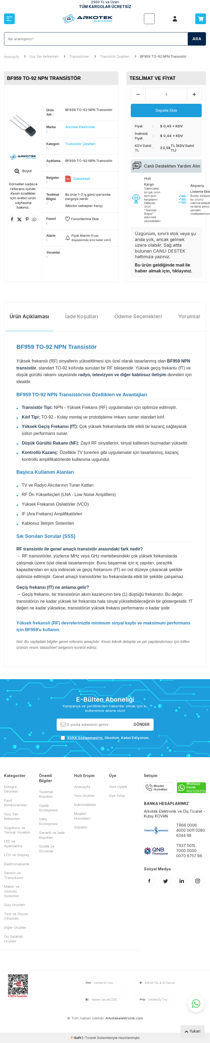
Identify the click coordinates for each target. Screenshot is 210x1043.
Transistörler (79, 56)
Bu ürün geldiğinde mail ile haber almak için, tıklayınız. (164, 267)
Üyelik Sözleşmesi (48, 807)
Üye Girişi (117, 795)
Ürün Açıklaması (29, 316)
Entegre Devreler (11, 789)
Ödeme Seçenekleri (138, 316)
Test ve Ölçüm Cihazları (16, 916)
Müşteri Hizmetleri (82, 815)
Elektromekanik (16, 864)
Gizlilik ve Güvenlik (47, 848)
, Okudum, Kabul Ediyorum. (105, 737)
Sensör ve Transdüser (13, 875)
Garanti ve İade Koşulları (52, 834)
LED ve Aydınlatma (13, 843)
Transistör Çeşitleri (114, 56)
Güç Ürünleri (14, 905)
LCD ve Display (16, 855)
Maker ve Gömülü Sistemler (12, 891)
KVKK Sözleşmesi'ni (85, 737)
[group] (23, 126)
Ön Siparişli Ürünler (13, 938)
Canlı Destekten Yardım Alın (166, 166)
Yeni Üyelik (118, 787)
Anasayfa (11, 57)
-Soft (76, 1038)
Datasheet (82, 179)
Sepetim (81, 827)
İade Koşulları (81, 316)
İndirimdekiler (85, 804)
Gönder (141, 724)
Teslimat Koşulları (46, 794)
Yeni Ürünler (84, 795)
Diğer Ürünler (15, 927)
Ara (196, 38)
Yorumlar (189, 316)
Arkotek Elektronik (80, 127)
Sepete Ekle (166, 110)
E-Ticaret (89, 1038)
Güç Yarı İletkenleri (44, 56)
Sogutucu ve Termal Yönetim (17, 830)
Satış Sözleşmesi (48, 821)
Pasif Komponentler (15, 802)
